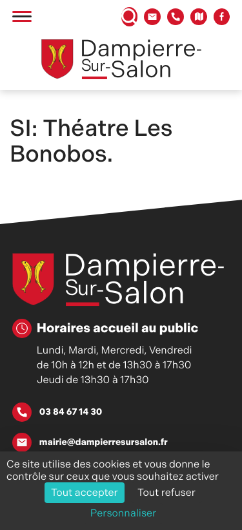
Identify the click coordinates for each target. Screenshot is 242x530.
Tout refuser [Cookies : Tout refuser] (166, 492)
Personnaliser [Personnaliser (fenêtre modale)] (123, 513)
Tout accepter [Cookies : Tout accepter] (84, 492)
